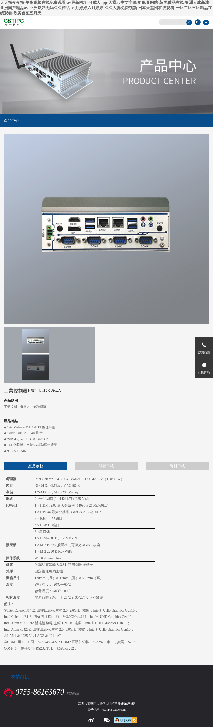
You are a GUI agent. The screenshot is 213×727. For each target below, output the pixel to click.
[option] (29, 342)
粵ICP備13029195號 (126, 706)
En (198, 22)
